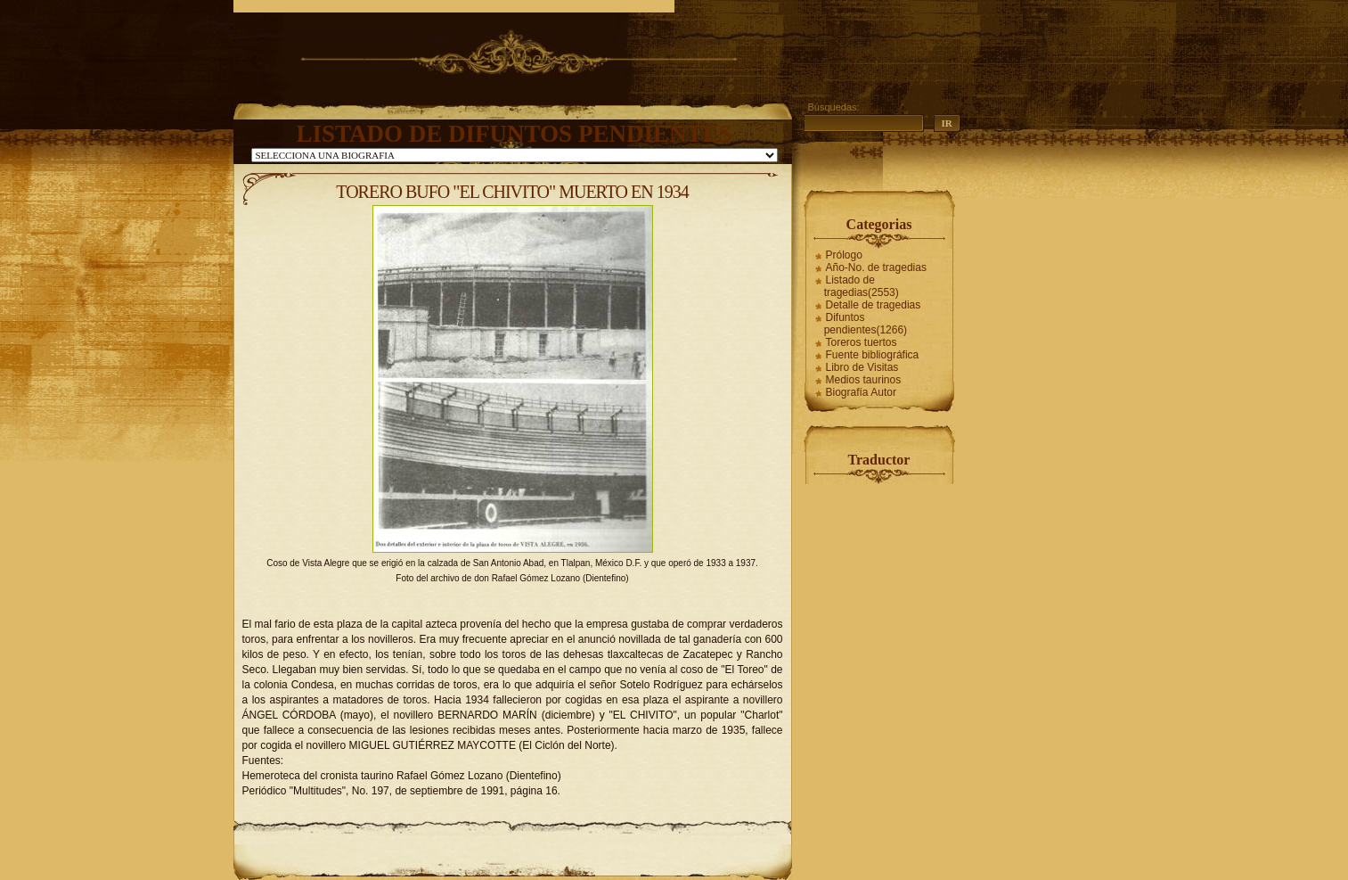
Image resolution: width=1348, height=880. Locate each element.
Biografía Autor (861, 392)
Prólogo (844, 255)
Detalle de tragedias (873, 305)
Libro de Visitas (862, 367)
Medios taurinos (864, 380)
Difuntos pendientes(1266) (865, 323)
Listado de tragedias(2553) (861, 286)
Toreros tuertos (861, 342)
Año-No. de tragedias (876, 267)
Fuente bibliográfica (872, 355)
